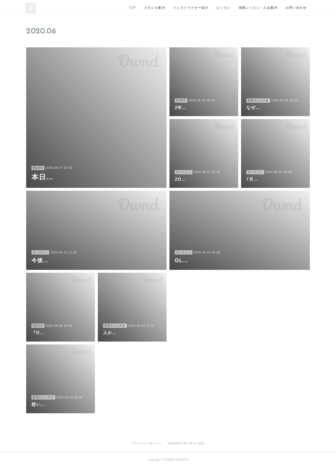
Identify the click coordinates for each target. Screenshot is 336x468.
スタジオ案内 (154, 8)
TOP (132, 8)
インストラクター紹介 (191, 8)
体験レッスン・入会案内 (258, 8)
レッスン (224, 8)
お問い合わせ (296, 8)
